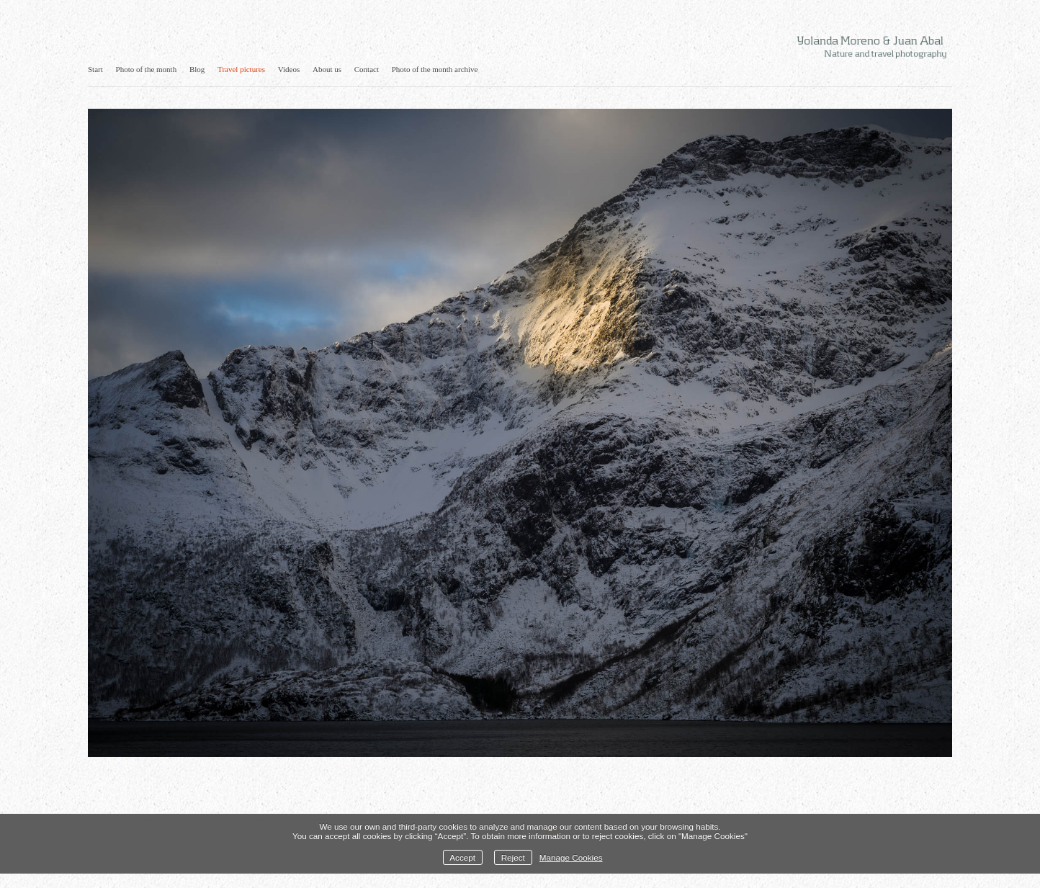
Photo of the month (146, 69)
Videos (289, 69)
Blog (197, 69)
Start (95, 69)
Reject (513, 857)
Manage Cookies (571, 857)
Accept (462, 857)
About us (327, 69)
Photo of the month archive (435, 69)
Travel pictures (241, 69)
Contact (366, 69)
